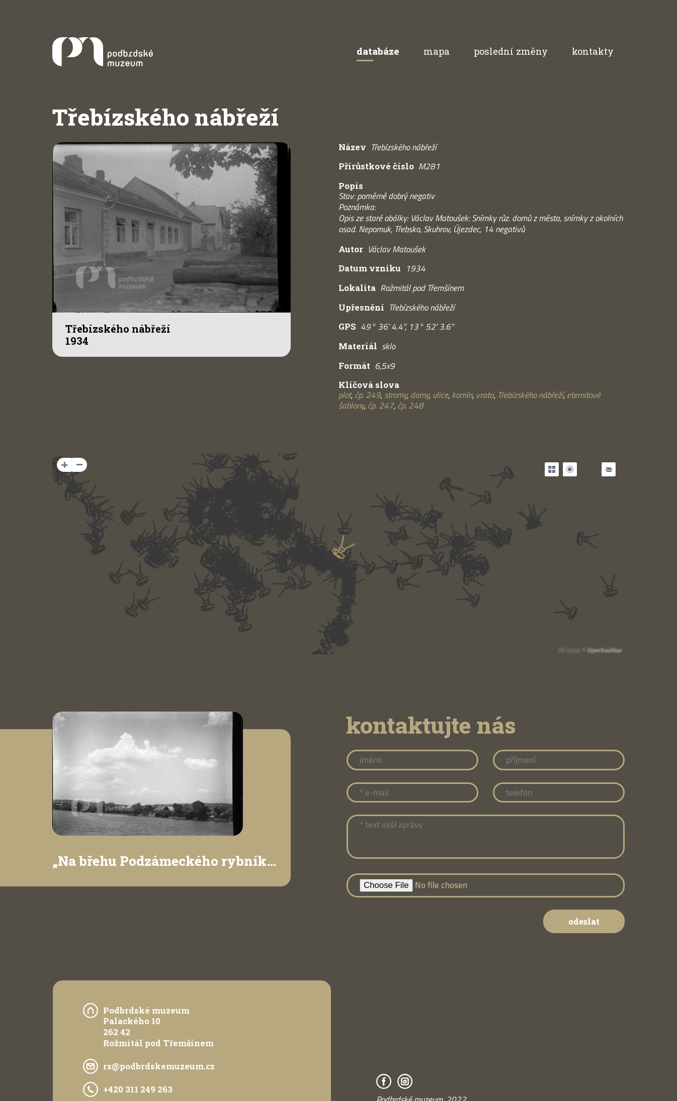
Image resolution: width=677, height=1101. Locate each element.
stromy (395, 395)
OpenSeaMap (604, 650)
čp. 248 (410, 405)
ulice (440, 395)
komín (462, 395)
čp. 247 (381, 405)
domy (419, 395)
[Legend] (609, 469)
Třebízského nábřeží (530, 395)
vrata (485, 395)
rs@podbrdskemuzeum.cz (159, 1066)
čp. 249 (368, 395)
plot (344, 395)
